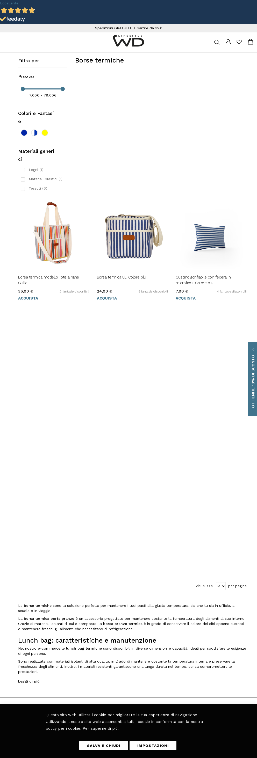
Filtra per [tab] (28, 60)
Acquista (28, 298)
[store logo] (128, 40)
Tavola (132, 569)
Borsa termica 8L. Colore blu (121, 277)
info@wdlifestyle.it (28, 569)
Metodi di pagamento (184, 577)
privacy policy (49, 701)
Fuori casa (135, 584)
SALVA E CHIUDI (103, 745)
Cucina (133, 562)
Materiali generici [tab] (36, 155)
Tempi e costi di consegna (188, 569)
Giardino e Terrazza (142, 598)
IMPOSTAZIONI (153, 745)
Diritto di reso (179, 584)
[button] (13, 652)
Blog (132, 613)
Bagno (132, 606)
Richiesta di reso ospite (186, 598)
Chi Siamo (177, 620)
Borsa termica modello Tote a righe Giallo (48, 280)
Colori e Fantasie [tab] (36, 117)
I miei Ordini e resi (183, 591)
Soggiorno (135, 577)
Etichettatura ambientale (187, 606)
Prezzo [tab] (26, 76)
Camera (133, 591)
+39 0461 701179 (21, 577)
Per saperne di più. (101, 728)
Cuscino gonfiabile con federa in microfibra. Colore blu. (203, 280)
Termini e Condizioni (184, 562)
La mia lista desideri (239, 43)
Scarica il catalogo (182, 613)
